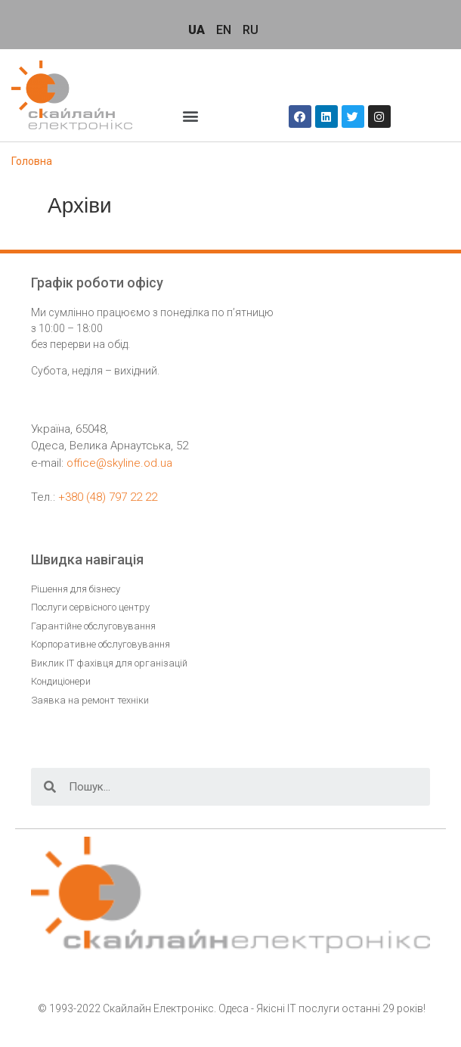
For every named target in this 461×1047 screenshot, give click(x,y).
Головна (31, 161)
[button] (190, 115)
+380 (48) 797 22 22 (107, 497)
